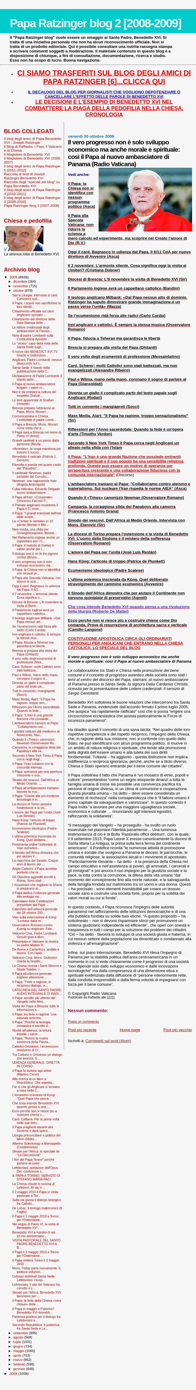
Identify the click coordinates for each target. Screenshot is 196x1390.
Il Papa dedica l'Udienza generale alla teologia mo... (36, 894)
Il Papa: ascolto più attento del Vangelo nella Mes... (33, 999)
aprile (17, 1355)
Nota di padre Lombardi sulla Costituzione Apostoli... (32, 337)
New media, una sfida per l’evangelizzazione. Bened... (34, 531)
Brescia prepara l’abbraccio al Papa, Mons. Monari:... (33, 409)
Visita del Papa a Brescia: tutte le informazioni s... (35, 1007)
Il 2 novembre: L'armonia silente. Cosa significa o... (35, 595)
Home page (130, 1030)
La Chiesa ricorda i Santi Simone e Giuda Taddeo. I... (37, 967)
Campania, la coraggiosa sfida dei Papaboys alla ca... (36, 749)
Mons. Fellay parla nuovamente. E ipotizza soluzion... (36, 1270)
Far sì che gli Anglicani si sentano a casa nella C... (36, 1088)
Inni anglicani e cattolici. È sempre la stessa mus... (36, 636)
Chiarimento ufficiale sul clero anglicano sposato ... (33, 313)
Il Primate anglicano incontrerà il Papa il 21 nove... (35, 506)
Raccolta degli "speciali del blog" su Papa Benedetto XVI (32, 184)
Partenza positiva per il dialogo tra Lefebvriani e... (36, 1318)
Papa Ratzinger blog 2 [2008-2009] (95, 23)
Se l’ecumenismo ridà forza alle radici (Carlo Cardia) (34, 628)
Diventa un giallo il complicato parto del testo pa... (33, 684)
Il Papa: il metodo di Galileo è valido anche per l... (33, 547)
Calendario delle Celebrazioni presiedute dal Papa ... (33, 903)
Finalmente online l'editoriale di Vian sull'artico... (34, 846)
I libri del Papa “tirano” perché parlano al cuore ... (33, 1161)
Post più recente (82, 1030)
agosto (19, 1337)
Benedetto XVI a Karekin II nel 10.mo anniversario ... (33, 1234)
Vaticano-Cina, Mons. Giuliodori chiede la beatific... (34, 959)
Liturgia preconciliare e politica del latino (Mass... (36, 1137)
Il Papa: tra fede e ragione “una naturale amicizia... (34, 1016)
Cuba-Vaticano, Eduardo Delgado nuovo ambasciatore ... (36, 490)
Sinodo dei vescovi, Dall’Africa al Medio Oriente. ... (35, 781)
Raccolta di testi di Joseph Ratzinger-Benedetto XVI (24, 176)
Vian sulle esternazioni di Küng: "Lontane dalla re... (34, 919)
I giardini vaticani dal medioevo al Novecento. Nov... (35, 733)
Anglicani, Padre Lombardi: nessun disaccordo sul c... (37, 361)
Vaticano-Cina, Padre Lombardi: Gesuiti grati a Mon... (35, 935)
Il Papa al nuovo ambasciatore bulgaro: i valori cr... (33, 385)
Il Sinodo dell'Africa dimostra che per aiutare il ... (35, 854)
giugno (19, 1346)
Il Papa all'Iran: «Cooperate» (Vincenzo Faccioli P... (32, 499)
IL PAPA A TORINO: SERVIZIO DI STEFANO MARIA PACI (36, 1177)
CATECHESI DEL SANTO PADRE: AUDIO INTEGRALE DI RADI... (37, 991)
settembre (21, 1333)
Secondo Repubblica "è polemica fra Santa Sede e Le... (35, 1326)
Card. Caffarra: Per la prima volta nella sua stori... (35, 1121)
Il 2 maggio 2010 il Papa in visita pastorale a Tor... (35, 1193)
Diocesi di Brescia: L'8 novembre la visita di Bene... (37, 603)
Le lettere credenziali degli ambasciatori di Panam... (32, 329)
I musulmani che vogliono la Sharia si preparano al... (37, 886)
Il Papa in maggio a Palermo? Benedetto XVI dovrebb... (33, 1310)
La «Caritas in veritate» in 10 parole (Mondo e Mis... (32, 523)
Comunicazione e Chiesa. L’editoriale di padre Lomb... (34, 418)
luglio (17, 1342)
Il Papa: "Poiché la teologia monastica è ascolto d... (31, 1024)
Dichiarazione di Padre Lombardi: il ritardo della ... (37, 377)
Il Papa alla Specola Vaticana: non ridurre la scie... (36, 579)
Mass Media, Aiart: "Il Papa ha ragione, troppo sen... (33, 701)
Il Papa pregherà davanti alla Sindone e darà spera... (32, 1129)
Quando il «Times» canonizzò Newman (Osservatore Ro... (34, 741)
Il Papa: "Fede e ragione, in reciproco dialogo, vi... (31, 983)
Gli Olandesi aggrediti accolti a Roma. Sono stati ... (34, 878)
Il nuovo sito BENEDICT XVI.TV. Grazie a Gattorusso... (35, 353)
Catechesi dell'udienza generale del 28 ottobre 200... (35, 910)
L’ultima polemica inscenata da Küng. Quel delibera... (34, 838)
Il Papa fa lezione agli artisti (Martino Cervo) (31, 1072)
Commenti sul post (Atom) (108, 1040)
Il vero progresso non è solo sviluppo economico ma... (32, 563)
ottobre (19, 290)
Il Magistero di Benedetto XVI (27, 154)
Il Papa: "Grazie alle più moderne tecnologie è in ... (35, 797)
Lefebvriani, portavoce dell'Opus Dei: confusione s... (35, 1169)
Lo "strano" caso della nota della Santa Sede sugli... (35, 345)
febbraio (19, 1364)
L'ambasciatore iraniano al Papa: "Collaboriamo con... (35, 725)
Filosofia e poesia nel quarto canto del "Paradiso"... (36, 466)
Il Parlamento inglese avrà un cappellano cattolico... (33, 611)
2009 (13, 277)
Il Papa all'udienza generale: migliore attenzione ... (32, 975)
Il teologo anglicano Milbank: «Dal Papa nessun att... (36, 620)
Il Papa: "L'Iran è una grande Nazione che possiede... (32, 717)
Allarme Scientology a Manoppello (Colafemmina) (36, 1145)
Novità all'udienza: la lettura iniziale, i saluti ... (31, 1032)
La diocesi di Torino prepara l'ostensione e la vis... (32, 805)
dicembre (20, 281)
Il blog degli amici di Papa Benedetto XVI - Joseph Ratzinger (33, 140)
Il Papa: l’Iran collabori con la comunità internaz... (32, 765)
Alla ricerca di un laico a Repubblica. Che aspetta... (33, 1080)
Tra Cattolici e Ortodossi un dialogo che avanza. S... (37, 1056)
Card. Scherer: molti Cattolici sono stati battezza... (36, 668)
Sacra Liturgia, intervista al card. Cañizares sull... (35, 297)
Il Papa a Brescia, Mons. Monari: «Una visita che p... (35, 426)
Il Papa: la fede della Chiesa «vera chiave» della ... (36, 1302)
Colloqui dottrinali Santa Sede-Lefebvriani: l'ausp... (34, 1278)
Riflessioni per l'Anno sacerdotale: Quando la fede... (36, 708)
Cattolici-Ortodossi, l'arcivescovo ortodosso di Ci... (35, 1048)
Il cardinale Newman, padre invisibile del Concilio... (31, 474)
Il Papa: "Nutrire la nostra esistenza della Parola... (31, 1040)
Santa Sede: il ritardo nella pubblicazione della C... (31, 369)
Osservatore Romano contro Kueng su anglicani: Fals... (33, 927)
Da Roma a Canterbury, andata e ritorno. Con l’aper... (35, 951)
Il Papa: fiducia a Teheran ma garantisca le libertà (33, 644)
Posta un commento (83, 1021)
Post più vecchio (177, 1030)
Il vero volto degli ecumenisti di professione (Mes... (34, 660)
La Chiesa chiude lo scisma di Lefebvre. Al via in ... (33, 1185)
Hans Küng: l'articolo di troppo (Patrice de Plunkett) (33, 822)
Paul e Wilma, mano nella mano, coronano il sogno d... (35, 676)
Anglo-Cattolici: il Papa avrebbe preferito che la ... (34, 870)
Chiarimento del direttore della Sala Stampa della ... (33, 321)
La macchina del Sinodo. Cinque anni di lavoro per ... (35, 862)
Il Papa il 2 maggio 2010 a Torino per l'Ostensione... (35, 1218)
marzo (18, 1359)
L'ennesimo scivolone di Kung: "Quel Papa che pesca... (34, 1096)
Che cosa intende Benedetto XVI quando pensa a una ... (35, 1105)
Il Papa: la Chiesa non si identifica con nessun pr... (36, 571)
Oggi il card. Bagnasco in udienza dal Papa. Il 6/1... (36, 587)
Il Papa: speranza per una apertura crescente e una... (37, 773)
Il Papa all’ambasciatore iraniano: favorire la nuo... (35, 789)
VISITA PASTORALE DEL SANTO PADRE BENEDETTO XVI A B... (36, 1243)
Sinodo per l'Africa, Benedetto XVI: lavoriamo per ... (37, 1294)
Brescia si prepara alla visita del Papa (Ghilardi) (34, 652)
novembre (21, 286)
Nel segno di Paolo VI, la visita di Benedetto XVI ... (35, 1226)
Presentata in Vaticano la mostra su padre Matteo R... (35, 943)
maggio (19, 1351)
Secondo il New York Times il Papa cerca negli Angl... (37, 757)
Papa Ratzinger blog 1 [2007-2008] (31, 205)
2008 (13, 1373)
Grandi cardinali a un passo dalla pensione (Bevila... (35, 442)
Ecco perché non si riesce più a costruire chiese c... (34, 1112)
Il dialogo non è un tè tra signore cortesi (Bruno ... (35, 555)
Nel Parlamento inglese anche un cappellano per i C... (35, 539)
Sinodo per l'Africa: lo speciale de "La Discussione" (35, 1153)
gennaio (19, 1369)
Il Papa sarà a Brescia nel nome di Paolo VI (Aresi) (36, 434)
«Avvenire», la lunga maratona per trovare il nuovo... (36, 450)
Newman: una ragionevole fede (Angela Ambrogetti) (34, 482)
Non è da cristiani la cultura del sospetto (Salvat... (34, 393)
